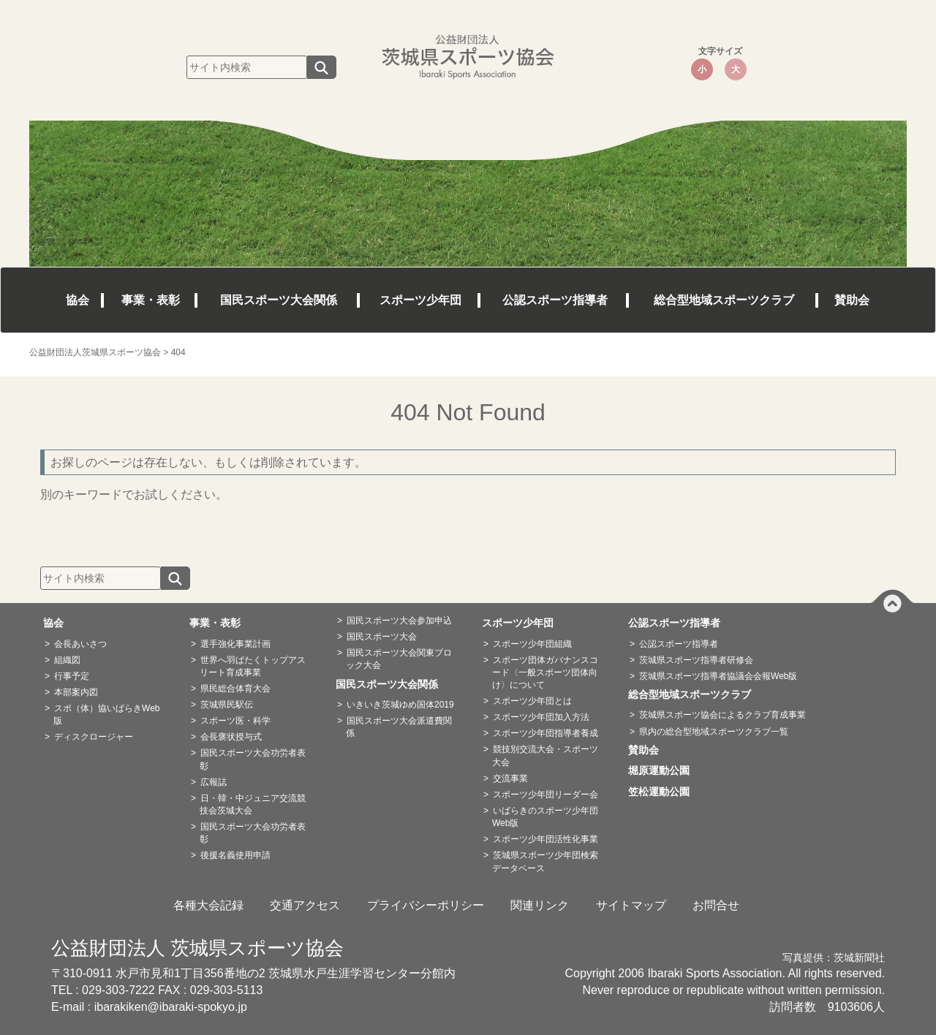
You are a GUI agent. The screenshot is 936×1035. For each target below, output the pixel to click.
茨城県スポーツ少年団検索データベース (545, 861)
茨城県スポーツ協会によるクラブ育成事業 (722, 715)
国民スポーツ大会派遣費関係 (399, 727)
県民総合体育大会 (235, 688)
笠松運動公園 (664, 791)
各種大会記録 (208, 905)
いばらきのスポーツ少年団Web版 (545, 816)
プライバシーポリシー (425, 905)
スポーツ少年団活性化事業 (545, 839)
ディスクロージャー (93, 737)
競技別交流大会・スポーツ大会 (545, 755)
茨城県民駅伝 (226, 705)
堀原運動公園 (664, 770)
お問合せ (715, 905)
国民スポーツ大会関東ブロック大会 (399, 659)
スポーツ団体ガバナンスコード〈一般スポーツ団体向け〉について (545, 672)
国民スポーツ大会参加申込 (399, 620)
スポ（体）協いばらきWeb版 (106, 714)
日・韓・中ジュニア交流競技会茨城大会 (253, 804)
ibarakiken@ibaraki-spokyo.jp (170, 1007)
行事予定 (71, 676)
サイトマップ (631, 905)
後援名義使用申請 (235, 855)
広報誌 (213, 782)
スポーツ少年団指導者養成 (545, 733)
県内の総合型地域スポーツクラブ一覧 (713, 732)
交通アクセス (305, 905)
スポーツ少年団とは (532, 701)
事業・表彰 (150, 300)
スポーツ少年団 (420, 300)
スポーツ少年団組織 (532, 644)
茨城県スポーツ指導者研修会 (696, 660)
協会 (77, 300)
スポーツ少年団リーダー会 (545, 794)
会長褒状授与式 (231, 737)
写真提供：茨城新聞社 (833, 957)
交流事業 (510, 778)
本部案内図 (76, 692)
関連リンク (539, 905)
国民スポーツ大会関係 (278, 300)
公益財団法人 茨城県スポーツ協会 (197, 948)
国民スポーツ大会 (382, 637)
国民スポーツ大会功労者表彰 (253, 759)
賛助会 (851, 300)
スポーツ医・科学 (235, 721)
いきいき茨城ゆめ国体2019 (400, 705)
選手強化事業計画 (235, 644)
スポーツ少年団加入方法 (541, 717)
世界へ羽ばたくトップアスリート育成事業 (253, 666)
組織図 (67, 660)
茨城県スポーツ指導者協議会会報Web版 (718, 676)
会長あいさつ (80, 644)
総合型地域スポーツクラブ (724, 300)
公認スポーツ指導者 (555, 300)
